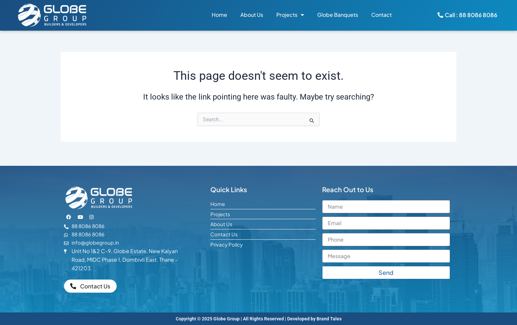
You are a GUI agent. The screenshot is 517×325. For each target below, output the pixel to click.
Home (219, 14)
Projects (290, 15)
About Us (251, 14)
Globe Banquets (337, 14)
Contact (381, 14)
